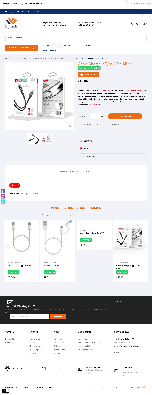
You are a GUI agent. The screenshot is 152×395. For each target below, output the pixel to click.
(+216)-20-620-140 (124, 339)
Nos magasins (59, 342)
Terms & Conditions (117, 388)
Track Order (37, 12)
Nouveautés (10, 339)
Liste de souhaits (84, 346)
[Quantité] (96, 116)
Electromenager (35, 346)
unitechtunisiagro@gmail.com (54, 25)
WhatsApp (13, 272)
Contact (25, 12)
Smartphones (34, 339)
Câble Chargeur (14, 263)
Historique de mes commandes (90, 342)
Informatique (34, 350)
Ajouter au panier (125, 116)
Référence (14, 194)
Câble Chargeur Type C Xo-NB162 (128, 267)
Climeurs (32, 342)
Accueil (83, 230)
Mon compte (59, 339)
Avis (87, 171)
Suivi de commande (85, 350)
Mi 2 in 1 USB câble (52, 266)
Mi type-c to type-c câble (20, 266)
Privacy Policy (101, 388)
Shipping (8, 12)
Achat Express (88, 74)
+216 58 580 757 (86, 25)
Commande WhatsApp (89, 68)
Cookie (131, 388)
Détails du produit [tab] (69, 171)
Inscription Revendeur (11, 4)
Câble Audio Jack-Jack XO (92, 233)
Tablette (32, 353)
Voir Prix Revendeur (34, 4)
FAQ (17, 12)
